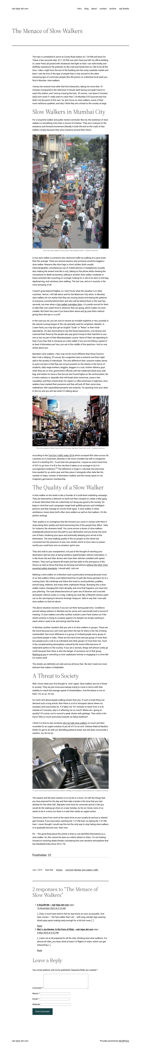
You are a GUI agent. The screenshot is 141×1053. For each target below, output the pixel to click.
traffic (95, 870)
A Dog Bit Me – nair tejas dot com (53, 905)
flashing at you (39, 654)
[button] (56, 469)
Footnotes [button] (39, 855)
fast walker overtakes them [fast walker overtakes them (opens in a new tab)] (69, 304)
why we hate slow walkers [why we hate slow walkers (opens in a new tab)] (75, 723)
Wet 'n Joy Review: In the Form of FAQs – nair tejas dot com (65, 929)
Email (35, 1002)
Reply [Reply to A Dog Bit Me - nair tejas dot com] (39, 926)
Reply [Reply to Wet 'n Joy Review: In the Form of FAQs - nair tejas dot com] (39, 950)
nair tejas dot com (20, 8)
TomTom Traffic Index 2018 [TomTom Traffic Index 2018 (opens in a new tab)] (61, 455)
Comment (37, 991)
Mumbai (77, 870)
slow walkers (87, 870)
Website (36, 1007)
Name (35, 996)
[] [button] (49, 855)
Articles (59, 870)
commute (69, 870)
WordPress (124, 1043)
